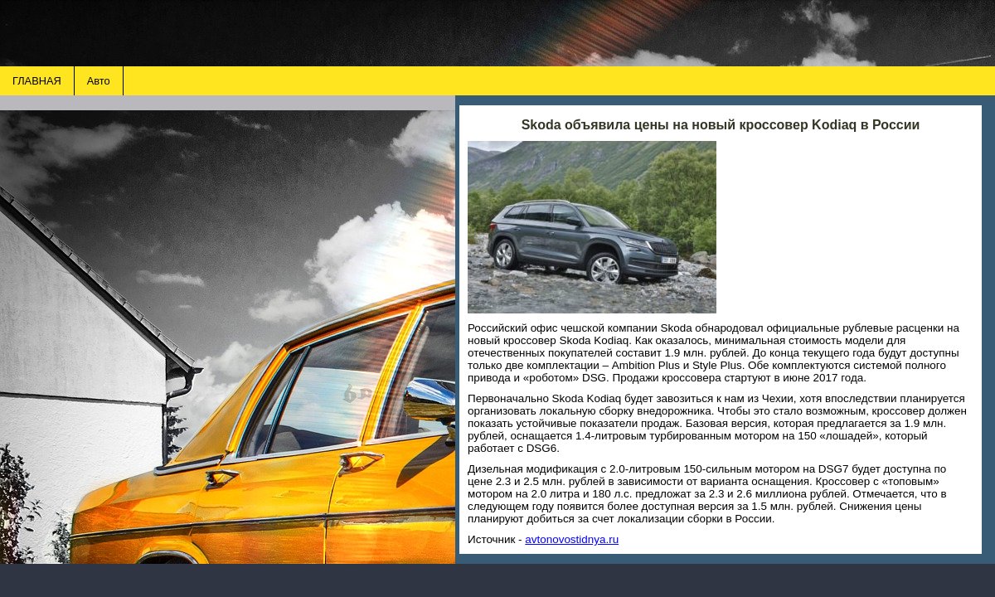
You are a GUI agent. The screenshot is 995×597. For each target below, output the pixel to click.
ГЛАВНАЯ (36, 81)
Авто (98, 81)
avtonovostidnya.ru (572, 539)
